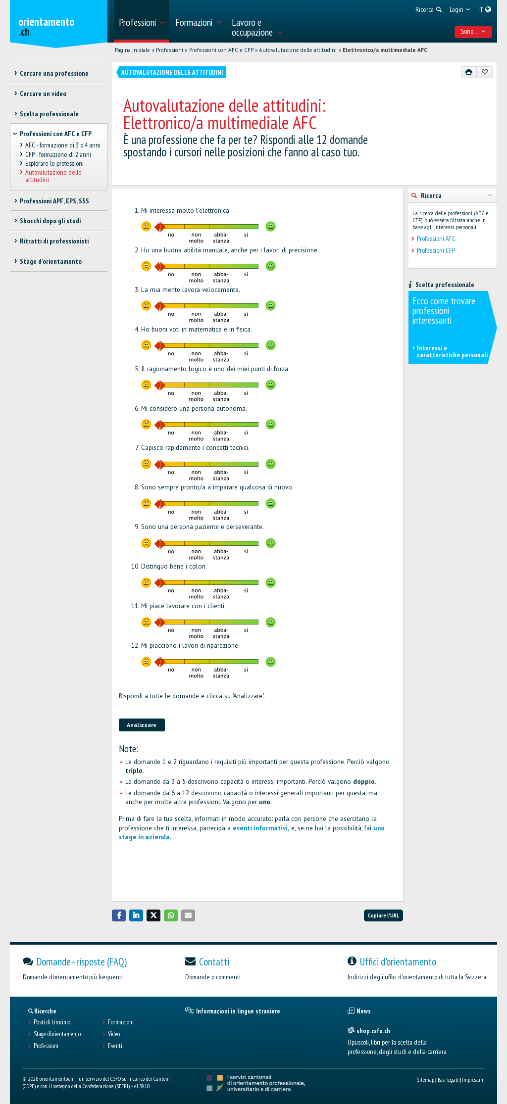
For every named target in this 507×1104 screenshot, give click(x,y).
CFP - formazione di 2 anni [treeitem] (58, 154)
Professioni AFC (436, 239)
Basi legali (448, 1079)
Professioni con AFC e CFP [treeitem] (56, 133)
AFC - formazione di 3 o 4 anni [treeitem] (63, 145)
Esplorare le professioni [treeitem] (54, 163)
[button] (119, 915)
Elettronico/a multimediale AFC (385, 50)
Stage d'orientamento (57, 1034)
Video (114, 1034)
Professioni (169, 50)
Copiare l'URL (383, 915)
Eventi (115, 1046)
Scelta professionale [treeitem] (49, 113)
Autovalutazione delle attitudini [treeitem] (53, 176)
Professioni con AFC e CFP (221, 50)
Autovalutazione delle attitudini (298, 50)
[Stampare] (469, 72)
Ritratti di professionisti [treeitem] (54, 241)
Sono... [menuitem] (473, 31)
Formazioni (121, 1022)
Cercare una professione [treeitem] (54, 73)
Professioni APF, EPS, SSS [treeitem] (54, 200)
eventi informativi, (261, 828)
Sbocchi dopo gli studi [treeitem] (50, 220)
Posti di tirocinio (52, 1022)
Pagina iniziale (132, 50)
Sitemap (425, 1079)
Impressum (473, 1079)
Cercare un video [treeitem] (43, 93)
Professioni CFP (436, 250)
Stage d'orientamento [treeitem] (51, 261)
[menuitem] (141, 21)
